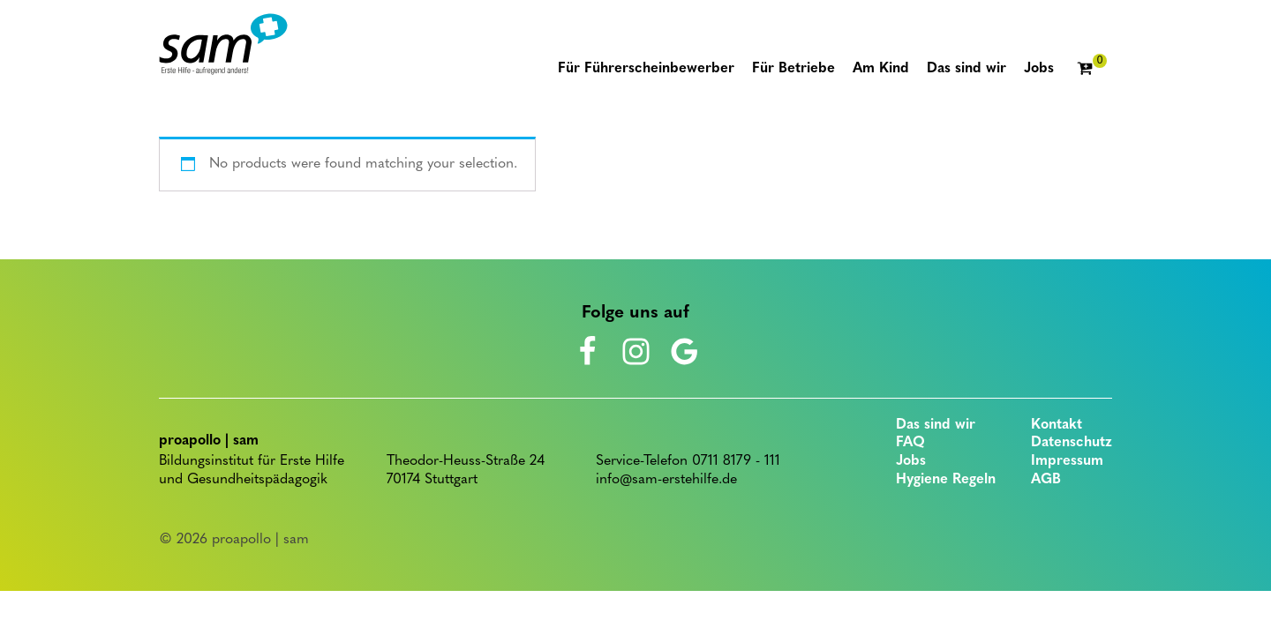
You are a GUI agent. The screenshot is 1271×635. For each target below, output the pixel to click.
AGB (1046, 480)
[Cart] (1092, 69)
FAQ (910, 443)
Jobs (911, 461)
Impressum (1067, 461)
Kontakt (1056, 425)
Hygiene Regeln (946, 480)
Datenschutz (1071, 443)
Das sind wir (935, 425)
